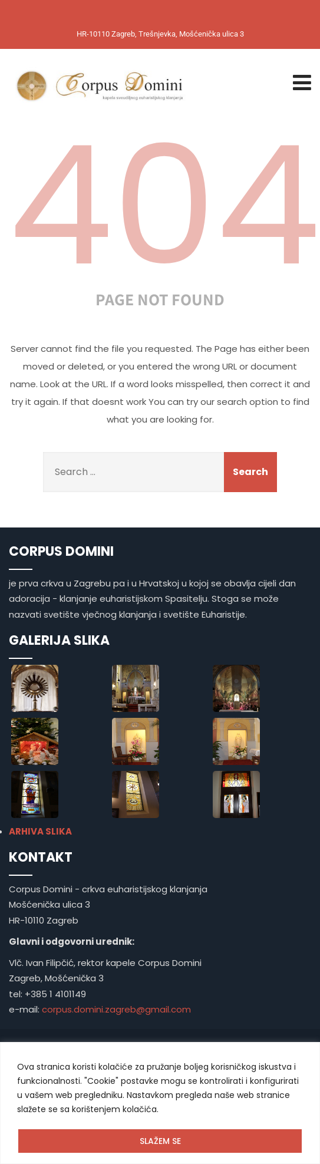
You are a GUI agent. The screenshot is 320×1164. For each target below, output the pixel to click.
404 (164, 205)
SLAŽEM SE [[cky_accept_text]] (160, 1141)
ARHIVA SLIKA (40, 831)
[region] (160, 1103)
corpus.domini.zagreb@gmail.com (116, 1009)
